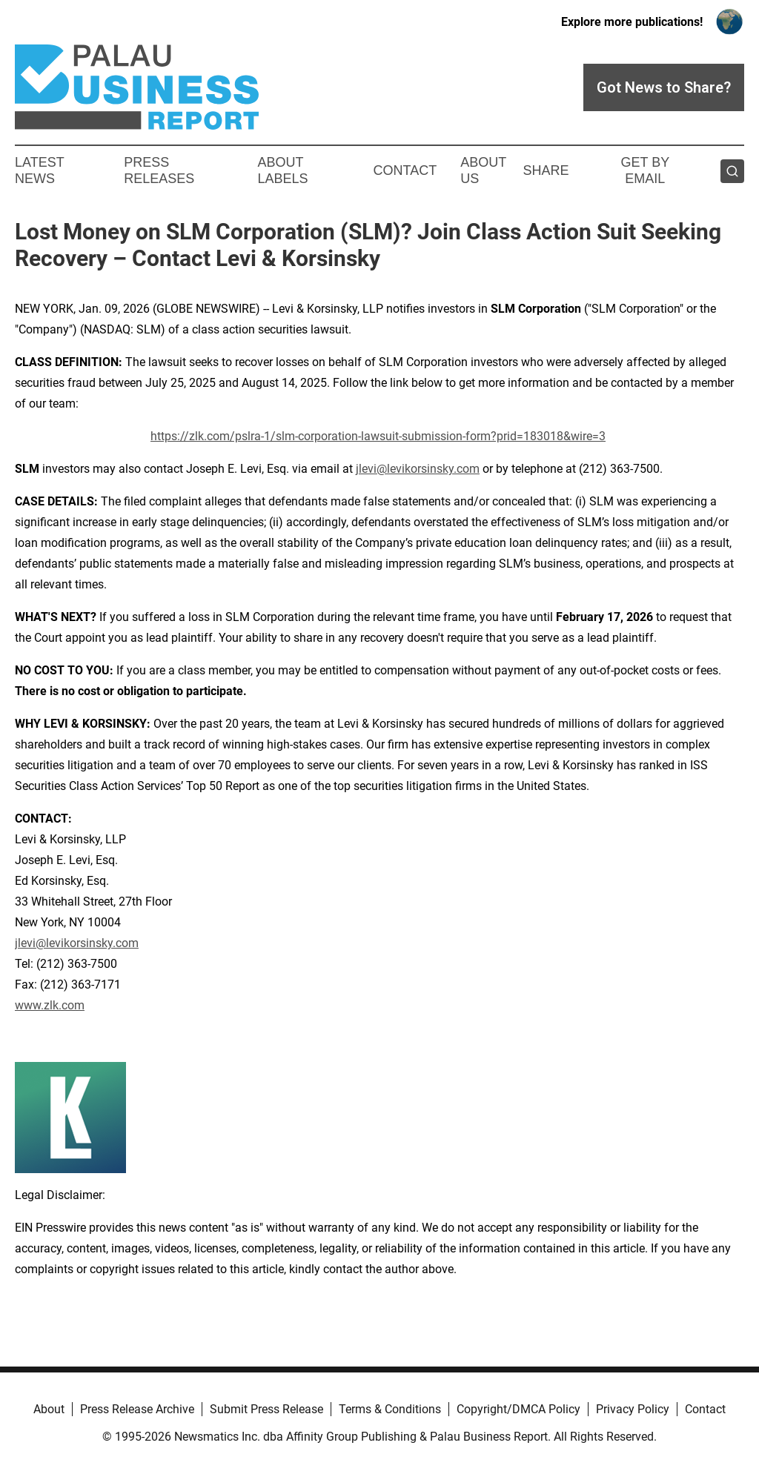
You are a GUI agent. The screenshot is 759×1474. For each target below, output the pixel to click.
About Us (483, 170)
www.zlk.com (49, 1005)
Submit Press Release (266, 1409)
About (48, 1409)
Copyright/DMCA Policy (518, 1409)
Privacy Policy (632, 1409)
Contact (405, 170)
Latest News (39, 170)
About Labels (283, 170)
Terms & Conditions (390, 1409)
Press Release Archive (137, 1409)
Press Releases (159, 170)
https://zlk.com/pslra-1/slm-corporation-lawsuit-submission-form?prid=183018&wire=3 (378, 436)
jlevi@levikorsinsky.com (418, 469)
